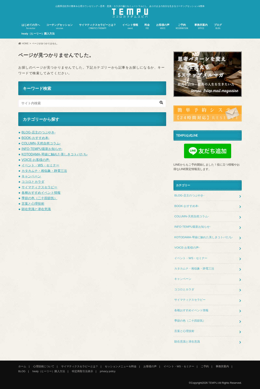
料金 (147, 26)
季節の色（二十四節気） (39, 198)
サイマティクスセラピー (39, 187)
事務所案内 (201, 26)
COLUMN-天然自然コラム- (41, 143)
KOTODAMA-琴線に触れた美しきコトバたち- (55, 154)
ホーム (22, 366)
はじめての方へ (31, 26)
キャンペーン (31, 176)
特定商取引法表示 (82, 371)
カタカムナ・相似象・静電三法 (44, 170)
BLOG (22, 371)
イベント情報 (130, 26)
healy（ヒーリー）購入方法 (38, 33)
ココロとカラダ (33, 181)
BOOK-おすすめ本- (35, 138)
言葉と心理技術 (33, 203)
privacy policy (108, 371)
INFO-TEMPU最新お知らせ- (42, 149)
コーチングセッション (59, 26)
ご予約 (182, 26)
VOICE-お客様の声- (36, 160)
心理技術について (43, 366)
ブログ (218, 26)
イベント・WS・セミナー (40, 165)
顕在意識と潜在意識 (36, 209)
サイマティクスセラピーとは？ (97, 26)
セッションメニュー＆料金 (120, 366)
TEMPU (213, 382)
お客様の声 (162, 26)
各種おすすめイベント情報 (41, 192)
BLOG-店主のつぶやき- (38, 132)
